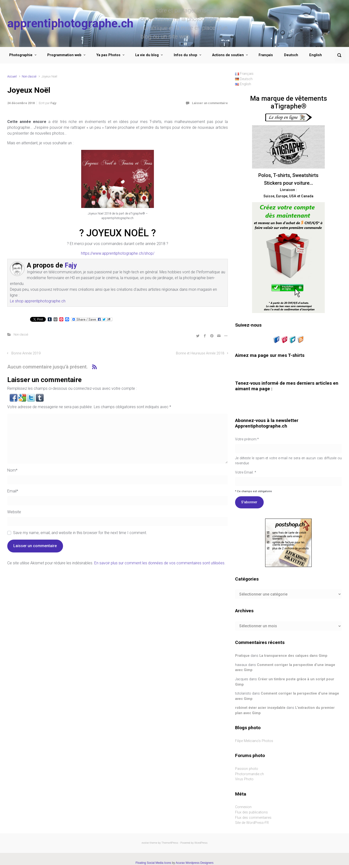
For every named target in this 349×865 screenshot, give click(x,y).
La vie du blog (147, 55)
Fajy (53, 103)
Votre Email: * (288, 465)
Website (14, 512)
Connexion (243, 807)
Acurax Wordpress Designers (195, 863)
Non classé (29, 76)
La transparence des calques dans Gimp (293, 656)
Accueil (12, 76)
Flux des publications (251, 812)
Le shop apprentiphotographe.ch (37, 301)
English (315, 55)
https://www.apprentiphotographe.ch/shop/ (117, 253)
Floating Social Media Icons (153, 863)
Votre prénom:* (247, 439)
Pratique (242, 656)
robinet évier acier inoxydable (260, 708)
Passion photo (246, 769)
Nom (12, 470)
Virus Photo (244, 779)
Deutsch (291, 55)
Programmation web (64, 55)
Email (12, 491)
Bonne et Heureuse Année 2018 (200, 353)
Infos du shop (185, 55)
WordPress (200, 842)
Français (266, 55)
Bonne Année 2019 (25, 353)
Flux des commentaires (253, 818)
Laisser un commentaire (210, 103)
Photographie (20, 55)
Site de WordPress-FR (252, 823)
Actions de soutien (228, 55)
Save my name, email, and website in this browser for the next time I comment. (80, 532)
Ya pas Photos (108, 55)
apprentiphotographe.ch (70, 23)
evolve (145, 842)
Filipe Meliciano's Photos (254, 741)
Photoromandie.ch (249, 774)
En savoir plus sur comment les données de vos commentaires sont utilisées (159, 563)
